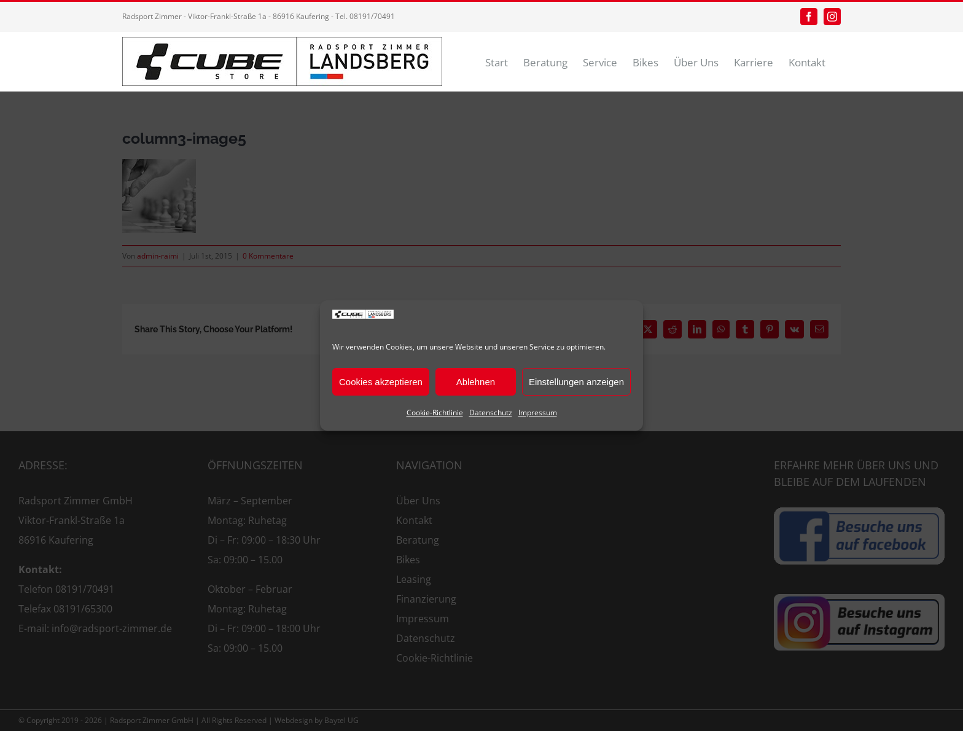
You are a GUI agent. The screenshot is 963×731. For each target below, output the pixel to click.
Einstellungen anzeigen (576, 382)
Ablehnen (475, 382)
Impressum (537, 412)
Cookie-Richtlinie (435, 412)
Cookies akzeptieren (381, 382)
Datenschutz (490, 412)
